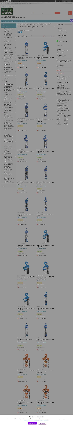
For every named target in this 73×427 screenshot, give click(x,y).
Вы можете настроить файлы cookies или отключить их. (36, 420)
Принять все (32, 423)
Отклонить (42, 423)
